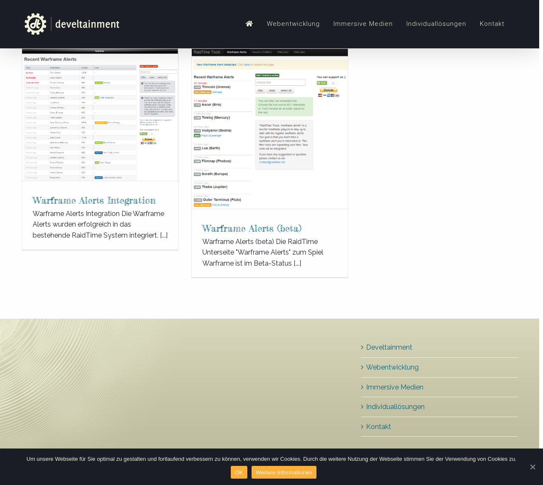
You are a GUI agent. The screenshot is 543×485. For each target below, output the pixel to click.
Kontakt (378, 427)
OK (239, 472)
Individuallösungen (395, 407)
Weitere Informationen (284, 472)
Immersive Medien (394, 387)
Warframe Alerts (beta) (251, 228)
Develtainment (389, 347)
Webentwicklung (392, 367)
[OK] (532, 467)
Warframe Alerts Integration (94, 200)
